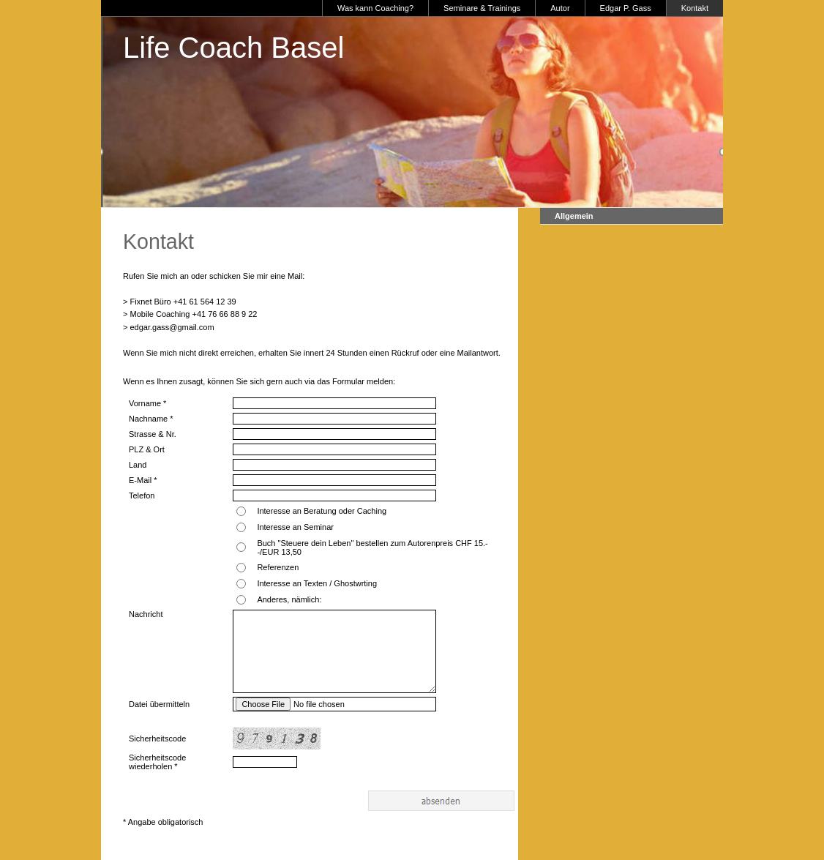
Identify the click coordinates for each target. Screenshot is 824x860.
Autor (559, 8)
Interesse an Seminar (295, 527)
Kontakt (694, 8)
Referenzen (278, 567)
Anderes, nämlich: (289, 599)
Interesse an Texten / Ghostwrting (317, 583)
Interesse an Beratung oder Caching (321, 510)
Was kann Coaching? (375, 8)
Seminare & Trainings (481, 8)
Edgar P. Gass (625, 8)
